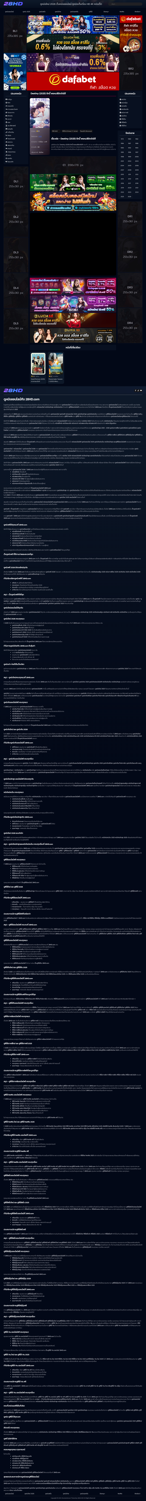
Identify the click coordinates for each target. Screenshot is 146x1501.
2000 (137, 156)
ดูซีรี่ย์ (90, 11)
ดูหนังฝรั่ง (42, 11)
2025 (40, 136)
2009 (137, 170)
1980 (129, 139)
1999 (129, 156)
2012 (136, 174)
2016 (122, 183)
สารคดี (10, 148)
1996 (129, 152)
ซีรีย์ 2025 (55, 131)
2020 (129, 188)
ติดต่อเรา (137, 11)
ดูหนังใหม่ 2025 (29, 1493)
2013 (122, 179)
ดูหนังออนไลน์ (9, 11)
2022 (122, 192)
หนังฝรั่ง (124, 106)
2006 (137, 165)
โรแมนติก (10, 161)
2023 (129, 192)
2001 (122, 161)
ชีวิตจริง (10, 116)
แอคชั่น (10, 158)
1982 (136, 139)
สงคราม (10, 142)
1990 (122, 148)
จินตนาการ (11, 112)
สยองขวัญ (11, 145)
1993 (129, 148)
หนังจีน (124, 99)
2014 (129, 179)
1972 (122, 139)
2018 (136, 183)
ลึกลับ (9, 135)
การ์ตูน (10, 99)
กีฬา (9, 102)
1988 (136, 143)
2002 (129, 161)
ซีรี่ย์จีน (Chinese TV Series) (70, 131)
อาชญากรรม (12, 152)
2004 (122, 165)
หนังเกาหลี (125, 112)
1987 (129, 143)
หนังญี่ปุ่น (125, 102)
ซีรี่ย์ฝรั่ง (124, 122)
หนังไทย (124, 116)
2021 (136, 188)
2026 (129, 196)
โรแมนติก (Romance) (86, 131)
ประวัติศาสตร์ (12, 125)
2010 (122, 174)
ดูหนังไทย (58, 11)
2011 (129, 174)
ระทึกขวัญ (11, 132)
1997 (136, 152)
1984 (122, 143)
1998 (122, 156)
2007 (122, 170)
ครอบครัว (11, 106)
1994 (136, 148)
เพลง (9, 155)
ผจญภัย (10, 129)
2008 (129, 170)
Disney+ (106, 11)
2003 (136, 161)
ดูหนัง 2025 (26, 11)
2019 (122, 188)
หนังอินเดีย (125, 109)
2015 (136, 179)
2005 (129, 165)
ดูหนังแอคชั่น (74, 11)
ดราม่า (10, 119)
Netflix (122, 11)
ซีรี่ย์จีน (124, 119)
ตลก (9, 122)
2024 (136, 192)
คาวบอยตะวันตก (13, 109)
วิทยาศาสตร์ (11, 139)
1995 (122, 152)
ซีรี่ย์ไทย (124, 125)
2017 (129, 183)
